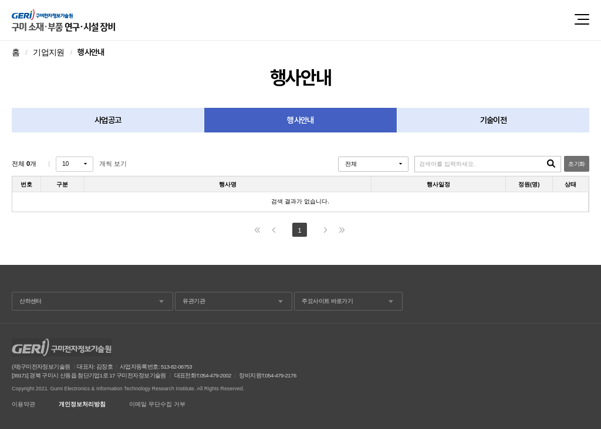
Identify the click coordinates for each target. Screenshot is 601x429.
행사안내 (300, 120)
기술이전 (493, 120)
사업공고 (107, 120)
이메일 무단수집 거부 (157, 404)
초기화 (576, 164)
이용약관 (23, 404)
